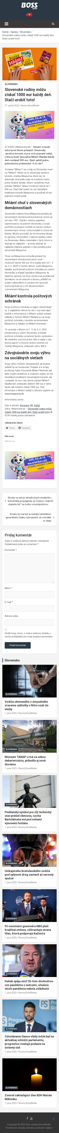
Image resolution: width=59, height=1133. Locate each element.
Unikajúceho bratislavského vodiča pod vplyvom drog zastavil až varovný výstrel (29, 874)
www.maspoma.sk (14, 393)
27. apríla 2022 (12, 105)
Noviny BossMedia (30, 105)
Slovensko (11, 84)
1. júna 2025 (11, 713)
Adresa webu (11, 616)
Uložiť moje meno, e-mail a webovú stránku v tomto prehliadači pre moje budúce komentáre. (29, 635)
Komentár (11, 550)
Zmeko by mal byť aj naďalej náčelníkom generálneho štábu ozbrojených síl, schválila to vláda (28, 517)
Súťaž (37, 405)
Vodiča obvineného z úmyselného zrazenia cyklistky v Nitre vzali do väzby (26, 705)
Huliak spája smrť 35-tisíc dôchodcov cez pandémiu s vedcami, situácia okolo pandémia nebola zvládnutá (29, 985)
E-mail (9, 602)
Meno (8, 588)
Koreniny (24, 405)
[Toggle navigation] (6, 24)
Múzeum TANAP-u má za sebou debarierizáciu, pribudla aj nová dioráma (25, 760)
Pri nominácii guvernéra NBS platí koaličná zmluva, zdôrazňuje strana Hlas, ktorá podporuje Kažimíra (28, 929)
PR (31, 405)
